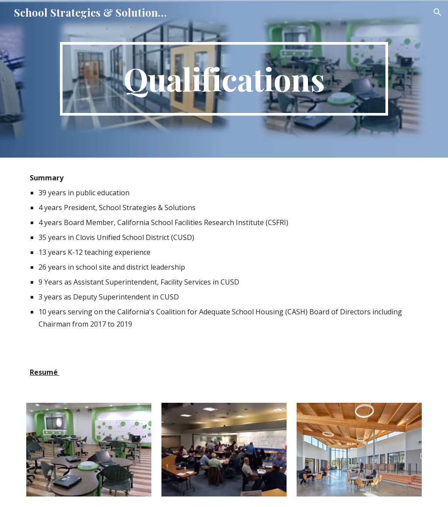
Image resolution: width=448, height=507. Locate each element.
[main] (224, 79)
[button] (437, 12)
